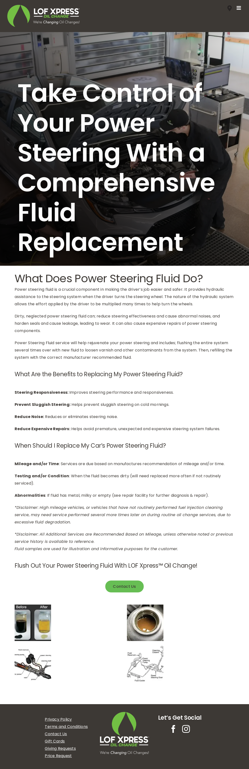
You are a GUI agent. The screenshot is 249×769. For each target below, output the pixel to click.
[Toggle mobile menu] (239, 7)
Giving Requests (60, 748)
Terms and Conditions (66, 726)
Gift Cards (55, 741)
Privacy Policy (58, 719)
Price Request (58, 756)
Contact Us (56, 734)
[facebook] (173, 729)
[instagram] (186, 729)
